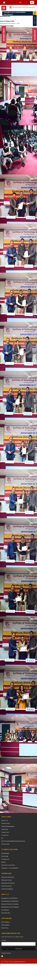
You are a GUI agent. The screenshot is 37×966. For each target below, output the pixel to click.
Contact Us (4, 835)
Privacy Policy (5, 844)
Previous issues (6, 953)
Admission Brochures (7, 877)
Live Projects (5, 910)
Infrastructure (5, 823)
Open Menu (3, 8)
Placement (4, 829)
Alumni (3, 862)
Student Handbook (7, 889)
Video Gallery (5, 925)
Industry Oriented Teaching (9, 904)
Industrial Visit (5, 913)
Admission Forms (6, 880)
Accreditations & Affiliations (9, 901)
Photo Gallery (5, 922)
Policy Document (6, 886)
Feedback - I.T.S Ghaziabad (9, 868)
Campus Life (5, 859)
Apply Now (35, 20)
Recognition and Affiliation (9, 898)
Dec (1, 19)
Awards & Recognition (8, 826)
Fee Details (4, 856)
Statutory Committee (8, 865)
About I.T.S (4, 820)
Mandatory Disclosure (8, 883)
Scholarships (5, 853)
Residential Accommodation (10, 907)
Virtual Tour (4, 928)
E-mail (4, 940)
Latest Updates (4, 34)
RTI (2, 838)
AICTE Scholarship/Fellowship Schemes (13, 841)
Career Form (5, 832)
